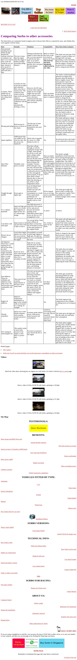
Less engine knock (38, 566)
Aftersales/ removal (38, 613)
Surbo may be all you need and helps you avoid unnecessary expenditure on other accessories (33, 353)
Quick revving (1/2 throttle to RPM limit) (14, 449)
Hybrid (38, 495)
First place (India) (6, 585)
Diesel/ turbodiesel (7, 491)
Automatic (4, 481)
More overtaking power (68, 466)
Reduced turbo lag (38, 556)
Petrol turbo (72, 488)
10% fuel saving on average (67, 446)
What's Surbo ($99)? (7, 527)
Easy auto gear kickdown (38, 453)
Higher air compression (8, 553)
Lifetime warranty (6, 469)
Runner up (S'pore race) (38, 588)
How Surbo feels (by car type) (10, 511)
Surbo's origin (38, 603)
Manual (3, 501)
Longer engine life (70, 569)
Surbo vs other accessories (9, 573)
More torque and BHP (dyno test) (11, 439)
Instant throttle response (38, 442)
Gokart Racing (71, 591)
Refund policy (5, 620)
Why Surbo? (7, 350)
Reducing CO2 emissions (68, 607)
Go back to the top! (70, 657)
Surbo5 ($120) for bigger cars (66, 534)
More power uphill (7, 459)
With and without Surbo (38, 546)
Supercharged (71, 498)
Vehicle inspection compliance (38, 473)
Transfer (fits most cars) (68, 617)
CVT (38, 484)
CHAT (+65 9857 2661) (68, 631)
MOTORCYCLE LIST (8, 24)
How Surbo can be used (68, 549)
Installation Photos (42, 519)
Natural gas (38, 505)
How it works (63, 371)
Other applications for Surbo (38, 623)
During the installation (8, 610)
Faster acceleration (70, 456)
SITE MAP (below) (70, 31)
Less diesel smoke (70, 559)
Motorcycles (72, 508)
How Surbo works (6, 542)
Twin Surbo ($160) (38, 531)
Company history (6, 600)
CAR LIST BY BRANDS (38, 28)
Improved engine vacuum (9, 563)
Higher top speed (38, 463)
